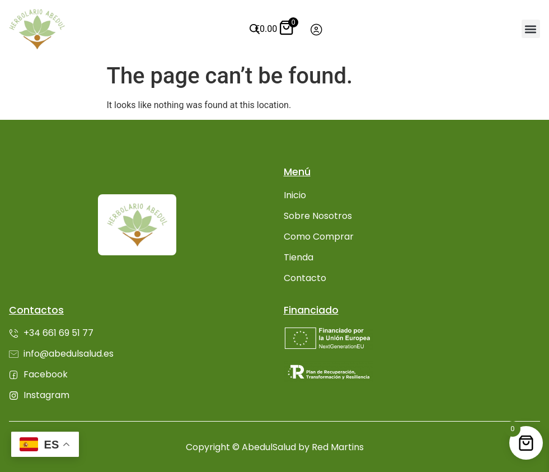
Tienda (298, 257)
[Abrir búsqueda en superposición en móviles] (251, 29)
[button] (531, 29)
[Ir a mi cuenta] (316, 29)
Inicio (295, 195)
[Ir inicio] (37, 29)
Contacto (305, 278)
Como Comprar (319, 236)
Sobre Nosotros (318, 215)
